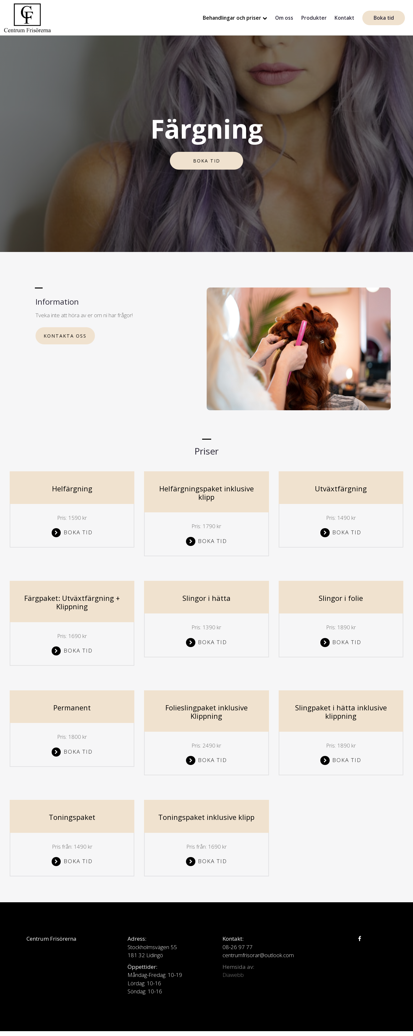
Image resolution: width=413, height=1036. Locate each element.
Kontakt (344, 17)
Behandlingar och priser (232, 17)
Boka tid (384, 17)
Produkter (314, 17)
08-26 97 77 (237, 947)
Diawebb (233, 974)
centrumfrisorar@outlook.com (258, 955)
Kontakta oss (65, 336)
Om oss (284, 17)
